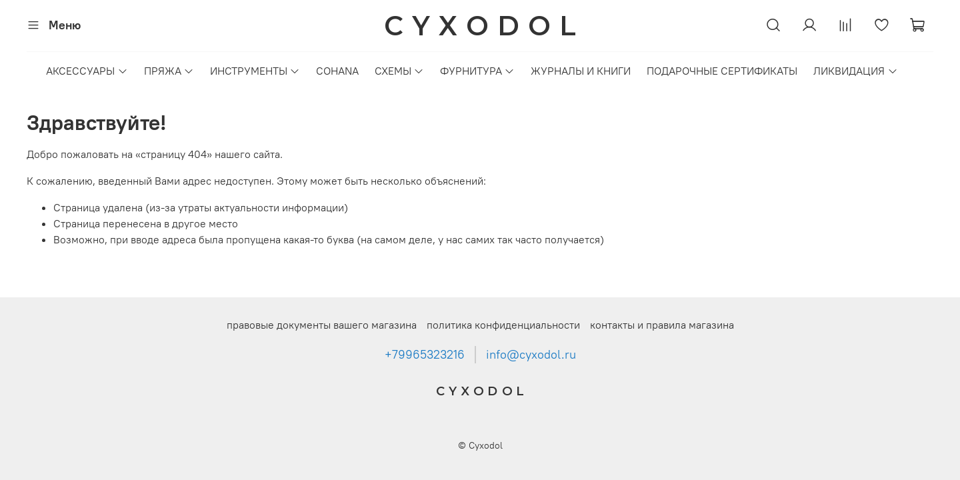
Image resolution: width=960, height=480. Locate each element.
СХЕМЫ (399, 70)
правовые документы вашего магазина (322, 324)
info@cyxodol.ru (531, 354)
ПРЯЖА (169, 70)
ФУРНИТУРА (477, 70)
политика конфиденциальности (503, 324)
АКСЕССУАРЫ (86, 70)
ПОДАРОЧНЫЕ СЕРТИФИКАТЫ (722, 70)
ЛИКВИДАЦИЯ (855, 70)
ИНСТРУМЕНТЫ (255, 70)
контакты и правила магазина (662, 324)
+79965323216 (425, 354)
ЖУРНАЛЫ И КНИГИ (581, 70)
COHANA (337, 70)
